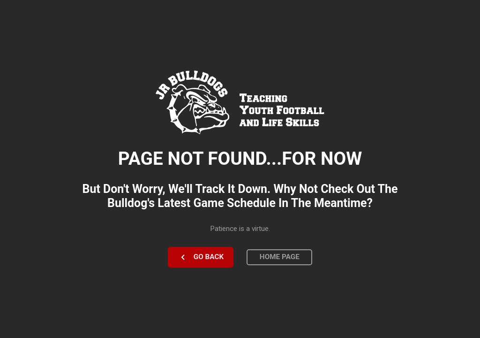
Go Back (209, 257)
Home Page (280, 257)
